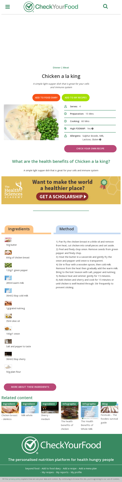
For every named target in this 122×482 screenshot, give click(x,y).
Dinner (57, 67)
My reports (62, 472)
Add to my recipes (76, 97)
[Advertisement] (61, 38)
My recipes (48, 472)
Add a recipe (70, 468)
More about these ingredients (30, 386)
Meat (66, 67)
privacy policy (15, 479)
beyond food (32, 468)
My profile (76, 472)
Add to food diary (46, 97)
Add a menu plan (88, 468)
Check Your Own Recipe (90, 148)
